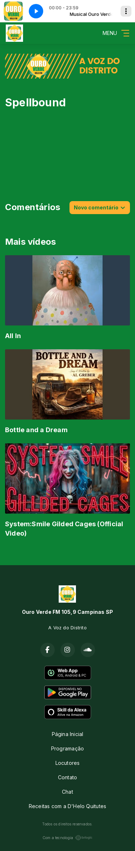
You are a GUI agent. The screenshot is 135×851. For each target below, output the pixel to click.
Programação (67, 748)
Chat (67, 792)
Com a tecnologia (67, 837)
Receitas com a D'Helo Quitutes (67, 806)
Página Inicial (68, 734)
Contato (67, 777)
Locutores (67, 763)
